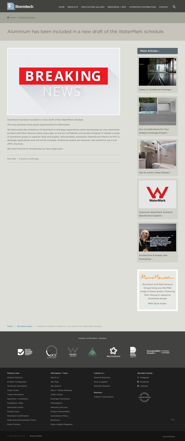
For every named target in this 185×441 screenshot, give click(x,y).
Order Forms (13, 390)
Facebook (143, 382)
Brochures (55, 420)
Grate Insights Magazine (62, 424)
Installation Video (15, 403)
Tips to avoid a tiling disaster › (155, 172)
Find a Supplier (101, 382)
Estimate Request (102, 386)
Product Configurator (16, 382)
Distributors (142, 7)
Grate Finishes (13, 424)
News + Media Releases (21, 17)
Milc (173, 419)
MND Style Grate (157, 303)
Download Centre (15, 407)
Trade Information (15, 394)
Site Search (56, 386)
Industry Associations (103, 397)
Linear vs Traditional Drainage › (155, 89)
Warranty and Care (59, 407)
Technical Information (17, 386)
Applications (93, 7)
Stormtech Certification (18, 416)
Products (72, 7)
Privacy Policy (36, 436)
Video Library (57, 394)
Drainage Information (60, 399)
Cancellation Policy (59, 416)
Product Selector (15, 377)
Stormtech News (24, 326)
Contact (163, 7)
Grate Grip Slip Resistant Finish (21, 420)
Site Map (55, 382)
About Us (55, 377)
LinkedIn (142, 386)
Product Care (13, 411)
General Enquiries (102, 377)
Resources (117, 7)
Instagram (143, 377)
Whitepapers (56, 403)
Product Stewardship (60, 411)
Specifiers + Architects (17, 399)
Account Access (169, 436)
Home (61, 7)
